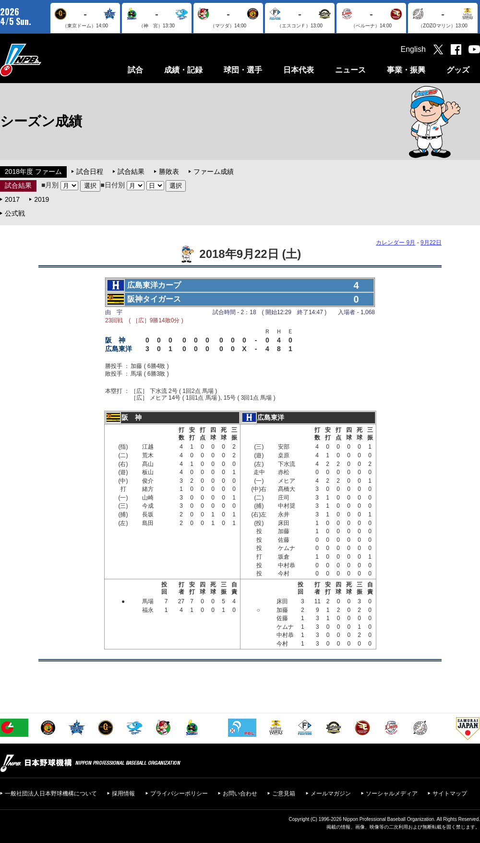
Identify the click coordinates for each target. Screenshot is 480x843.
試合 (135, 70)
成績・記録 (183, 70)
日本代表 (298, 70)
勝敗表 (169, 171)
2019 (41, 199)
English (413, 49)
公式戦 (15, 213)
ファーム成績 (213, 171)
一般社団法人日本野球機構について (51, 793)
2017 (12, 199)
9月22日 (431, 242)
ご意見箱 (283, 793)
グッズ (457, 70)
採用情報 (123, 793)
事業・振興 (406, 70)
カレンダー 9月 (395, 242)
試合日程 (89, 171)
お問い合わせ (240, 793)
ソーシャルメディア (392, 793)
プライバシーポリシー (179, 793)
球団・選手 (243, 70)
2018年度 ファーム (33, 171)
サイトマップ (449, 793)
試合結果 (131, 171)
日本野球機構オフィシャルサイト (44, 59)
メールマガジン (331, 793)
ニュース (350, 70)
